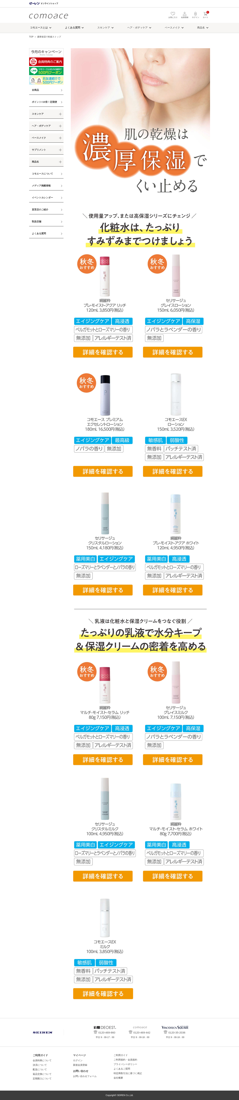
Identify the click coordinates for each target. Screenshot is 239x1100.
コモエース (48, 16)
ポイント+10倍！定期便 (44, 102)
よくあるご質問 (122, 1068)
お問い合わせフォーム (85, 1076)
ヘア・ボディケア (137, 27)
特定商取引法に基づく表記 (128, 1073)
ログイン (78, 1060)
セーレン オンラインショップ (43, 3)
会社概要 (118, 1077)
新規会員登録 (80, 1065)
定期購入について (42, 1078)
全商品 (35, 90)
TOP (31, 37)
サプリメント (39, 149)
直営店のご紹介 (40, 209)
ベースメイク (172, 27)
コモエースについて (42, 173)
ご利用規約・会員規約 (125, 1059)
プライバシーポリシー (125, 1064)
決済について (40, 1065)
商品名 (201, 27)
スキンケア (103, 27)
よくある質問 (39, 233)
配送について (40, 1069)
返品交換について (42, 1074)
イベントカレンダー (42, 197)
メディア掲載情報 (41, 185)
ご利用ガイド (121, 1055)
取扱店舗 (36, 221)
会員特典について (42, 1060)
